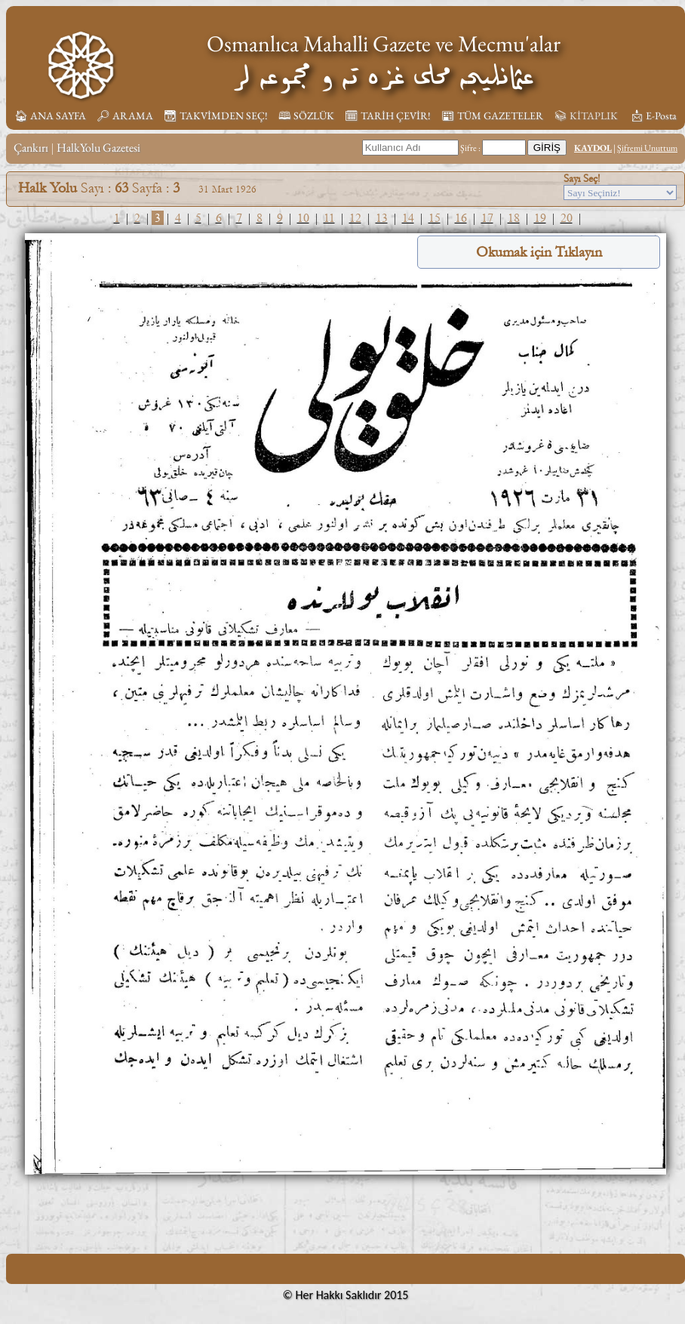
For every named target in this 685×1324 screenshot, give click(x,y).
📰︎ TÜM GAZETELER (492, 115)
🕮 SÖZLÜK (306, 115)
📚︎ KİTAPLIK (586, 115)
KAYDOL (593, 148)
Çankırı (31, 147)
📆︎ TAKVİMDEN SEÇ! (216, 115)
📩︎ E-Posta (653, 115)
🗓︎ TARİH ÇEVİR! (388, 115)
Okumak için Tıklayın (539, 252)
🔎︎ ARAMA (125, 115)
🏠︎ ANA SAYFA (50, 115)
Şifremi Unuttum (647, 148)
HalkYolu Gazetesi (98, 147)
